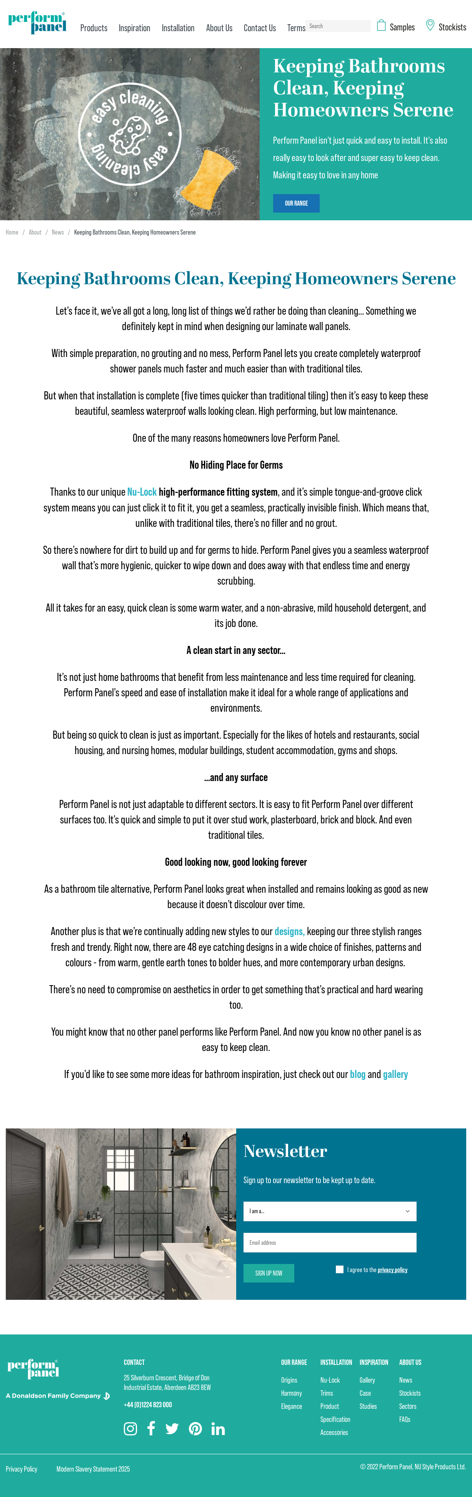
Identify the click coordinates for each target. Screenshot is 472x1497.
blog (358, 1073)
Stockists (410, 1392)
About (35, 232)
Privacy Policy (21, 1467)
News (58, 232)
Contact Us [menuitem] (260, 28)
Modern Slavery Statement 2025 (93, 1467)
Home (12, 232)
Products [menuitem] (93, 28)
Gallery (367, 1379)
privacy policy (392, 1268)
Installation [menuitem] (178, 28)
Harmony (291, 1392)
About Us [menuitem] (219, 28)
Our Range (296, 203)
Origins (289, 1379)
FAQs (404, 1418)
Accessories (334, 1431)
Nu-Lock (330, 1379)
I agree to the (377, 1268)
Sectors (408, 1405)
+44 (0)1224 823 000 (148, 1403)
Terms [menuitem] (296, 28)
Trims (326, 1392)
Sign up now (268, 1272)
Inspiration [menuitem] (134, 28)
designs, (290, 930)
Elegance (291, 1405)
